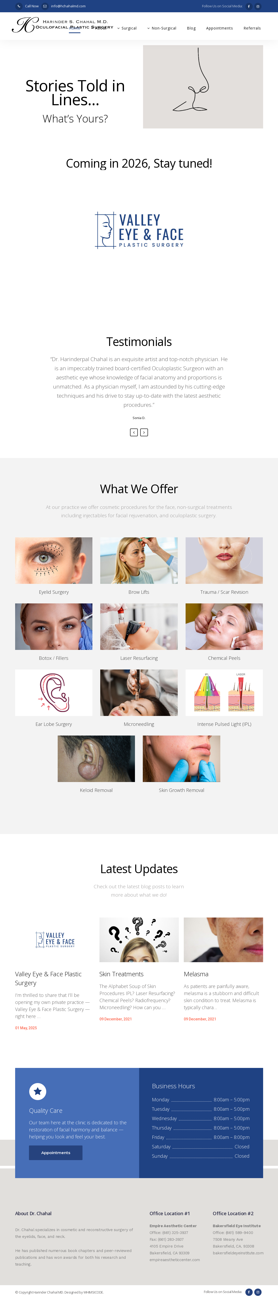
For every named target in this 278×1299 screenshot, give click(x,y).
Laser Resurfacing (139, 658)
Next (144, 432)
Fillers (62, 658)
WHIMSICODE (93, 1292)
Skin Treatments (121, 973)
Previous (134, 432)
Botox (45, 658)
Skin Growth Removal (181, 790)
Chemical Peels (224, 658)
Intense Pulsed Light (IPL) (224, 724)
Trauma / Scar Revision (224, 592)
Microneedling (139, 724)
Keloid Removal (96, 790)
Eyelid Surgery (54, 592)
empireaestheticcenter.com (175, 1259)
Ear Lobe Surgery (54, 724)
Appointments (55, 1152)
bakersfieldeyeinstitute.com (238, 1253)
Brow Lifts (138, 592)
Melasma (196, 973)
